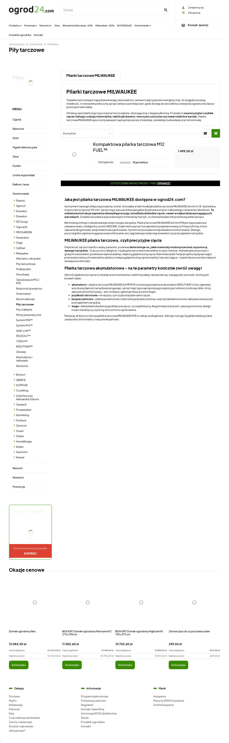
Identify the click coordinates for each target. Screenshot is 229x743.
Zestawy (21, 351)
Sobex (20, 436)
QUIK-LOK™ (23, 330)
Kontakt (86, 726)
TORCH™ (22, 341)
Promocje (19, 486)
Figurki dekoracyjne (25, 147)
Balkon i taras (21, 184)
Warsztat (18, 128)
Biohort (20, 374)
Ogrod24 (21, 227)
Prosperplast (23, 409)
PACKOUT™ (23, 335)
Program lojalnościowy (94, 696)
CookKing (22, 390)
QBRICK (21, 379)
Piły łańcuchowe (26, 263)
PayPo (13, 700)
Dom (16, 138)
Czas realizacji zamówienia (24, 717)
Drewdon (21, 211)
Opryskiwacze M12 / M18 (27, 281)
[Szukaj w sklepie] (111, 10)
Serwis (85, 717)
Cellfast (20, 248)
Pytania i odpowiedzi (21, 726)
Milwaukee (22, 253)
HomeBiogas (24, 441)
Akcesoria (22, 365)
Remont (18, 468)
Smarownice (23, 293)
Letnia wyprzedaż (24, 175)
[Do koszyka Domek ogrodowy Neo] (18, 665)
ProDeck (21, 420)
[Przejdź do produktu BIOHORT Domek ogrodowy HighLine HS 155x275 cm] (141, 606)
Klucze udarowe (25, 299)
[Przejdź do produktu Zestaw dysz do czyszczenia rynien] (194, 606)
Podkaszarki (23, 269)
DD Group (22, 221)
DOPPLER (22, 385)
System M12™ (24, 325)
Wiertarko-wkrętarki (28, 258)
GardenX (21, 404)
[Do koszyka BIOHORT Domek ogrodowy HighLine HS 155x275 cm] (125, 665)
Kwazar (20, 457)
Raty (11, 713)
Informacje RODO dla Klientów (99, 713)
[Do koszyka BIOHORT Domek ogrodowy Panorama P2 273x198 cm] (72, 665)
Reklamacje (16, 704)
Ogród (17, 119)
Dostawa (14, 696)
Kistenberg (22, 415)
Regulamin (87, 704)
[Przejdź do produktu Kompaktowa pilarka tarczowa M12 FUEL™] (74, 154)
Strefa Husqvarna (163, 704)
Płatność (14, 709)
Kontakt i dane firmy (92, 709)
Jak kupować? (17, 730)
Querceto (22, 452)
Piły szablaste (24, 309)
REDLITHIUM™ (24, 346)
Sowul (19, 430)
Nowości (18, 477)
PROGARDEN (24, 232)
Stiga (19, 242)
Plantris (20, 200)
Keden (20, 446)
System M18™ (24, 320)
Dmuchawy (22, 274)
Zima (16, 156)
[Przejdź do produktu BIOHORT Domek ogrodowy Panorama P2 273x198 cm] (88, 606)
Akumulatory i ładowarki (24, 358)
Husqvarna (22, 237)
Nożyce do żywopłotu (29, 288)
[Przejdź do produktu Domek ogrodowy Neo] (34, 606)
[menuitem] (15, 25)
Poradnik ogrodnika (93, 722)
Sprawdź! (164, 183)
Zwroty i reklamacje (20, 722)
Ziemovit (21, 425)
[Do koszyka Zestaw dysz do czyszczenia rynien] (178, 665)
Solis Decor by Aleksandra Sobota (27, 397)
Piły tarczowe (25, 304)
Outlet (17, 165)
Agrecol (20, 205)
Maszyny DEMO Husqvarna (168, 700)
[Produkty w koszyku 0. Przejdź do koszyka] (198, 25)
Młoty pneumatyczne (28, 314)
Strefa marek (21, 193)
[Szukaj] (166, 10)
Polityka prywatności (93, 700)
